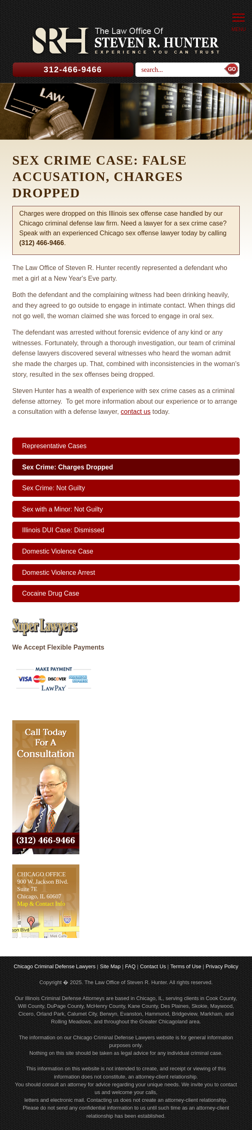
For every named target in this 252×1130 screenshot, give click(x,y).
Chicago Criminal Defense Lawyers (55, 966)
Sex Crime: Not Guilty (53, 488)
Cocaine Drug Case (50, 593)
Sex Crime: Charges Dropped (67, 467)
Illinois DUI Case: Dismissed (63, 530)
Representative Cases (54, 445)
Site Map (110, 966)
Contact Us (153, 966)
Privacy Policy (222, 966)
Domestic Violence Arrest (58, 572)
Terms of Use (185, 966)
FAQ (130, 966)
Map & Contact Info (41, 903)
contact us (136, 411)
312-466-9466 (73, 69)
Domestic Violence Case (57, 551)
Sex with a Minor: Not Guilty (62, 509)
